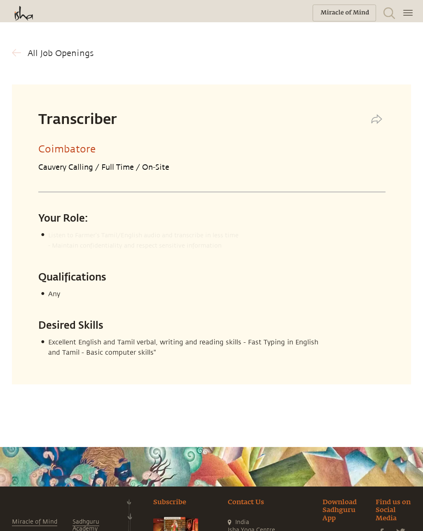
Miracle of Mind (34, 522)
